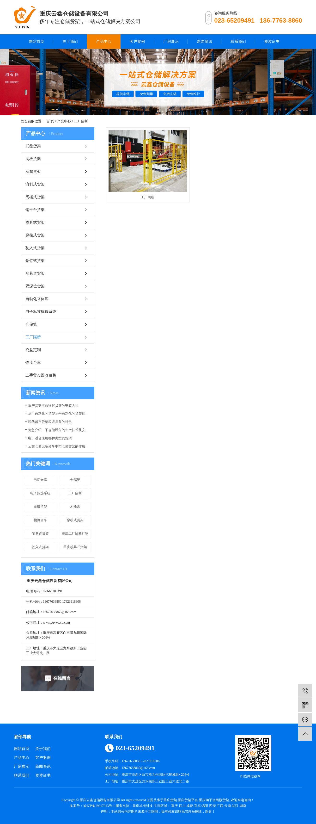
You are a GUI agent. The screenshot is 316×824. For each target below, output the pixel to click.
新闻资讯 (204, 41)
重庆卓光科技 (143, 806)
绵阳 (204, 806)
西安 (212, 806)
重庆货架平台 (188, 800)
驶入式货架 (35, 248)
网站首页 (36, 41)
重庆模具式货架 (75, 547)
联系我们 (238, 41)
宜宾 (197, 806)
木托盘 (75, 506)
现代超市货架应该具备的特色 (50, 422)
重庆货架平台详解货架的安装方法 (53, 406)
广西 (220, 806)
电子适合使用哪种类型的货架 (50, 438)
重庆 (174, 806)
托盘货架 (33, 146)
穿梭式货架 (35, 235)
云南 (227, 806)
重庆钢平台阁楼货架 (214, 800)
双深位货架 (35, 286)
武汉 (235, 806)
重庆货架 (40, 506)
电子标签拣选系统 (40, 312)
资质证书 (272, 41)
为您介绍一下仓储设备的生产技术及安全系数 (59, 430)
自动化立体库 (37, 299)
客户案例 (137, 41)
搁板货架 (33, 159)
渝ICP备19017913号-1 (99, 806)
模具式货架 (35, 222)
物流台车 (33, 362)
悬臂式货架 (35, 261)
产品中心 (103, 41)
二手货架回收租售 (40, 375)
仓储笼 (31, 324)
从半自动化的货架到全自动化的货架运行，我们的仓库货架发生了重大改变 (59, 413)
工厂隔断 (81, 121)
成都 (189, 806)
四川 (182, 806)
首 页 (50, 121)
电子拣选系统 (40, 493)
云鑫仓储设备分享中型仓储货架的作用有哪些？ (59, 446)
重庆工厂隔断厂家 (75, 533)
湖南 (242, 806)
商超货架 (33, 171)
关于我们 (70, 41)
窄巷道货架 (35, 273)
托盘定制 (33, 350)
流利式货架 (35, 184)
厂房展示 (171, 41)
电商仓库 (40, 480)
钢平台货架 (35, 210)
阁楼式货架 (35, 197)
